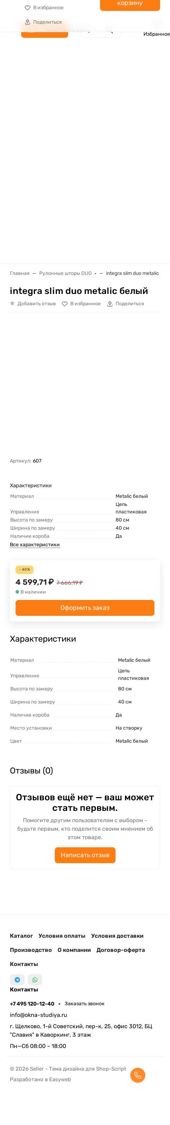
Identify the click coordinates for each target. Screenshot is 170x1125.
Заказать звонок (85, 1004)
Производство (31, 950)
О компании (74, 950)
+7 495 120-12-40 (32, 1004)
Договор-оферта (120, 950)
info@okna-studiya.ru (38, 1015)
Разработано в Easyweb (40, 1079)
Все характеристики (35, 545)
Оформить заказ (85, 608)
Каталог (21, 935)
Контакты (24, 964)
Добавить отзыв (37, 304)
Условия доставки (117, 935)
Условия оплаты (62, 935)
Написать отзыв (85, 855)
